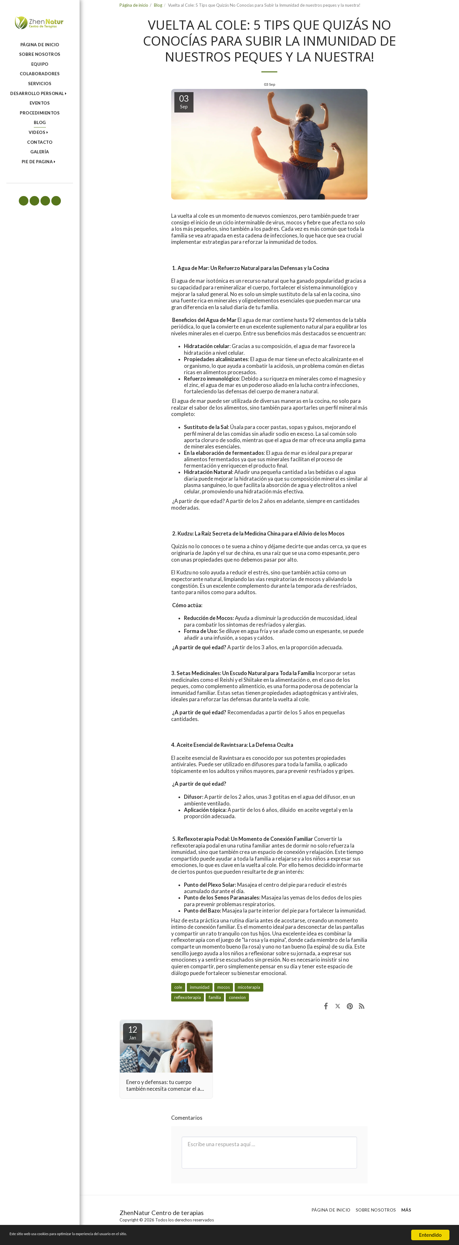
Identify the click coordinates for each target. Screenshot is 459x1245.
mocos (223, 987)
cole (178, 987)
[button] (39, 93)
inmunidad (199, 987)
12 (132, 1032)
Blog (158, 5)
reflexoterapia (187, 997)
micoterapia (249, 987)
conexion (237, 997)
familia (215, 997)
